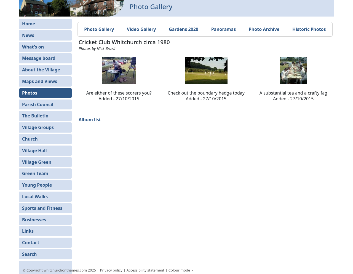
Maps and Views (39, 81)
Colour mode (180, 270)
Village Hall (34, 150)
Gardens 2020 (183, 29)
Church (30, 139)
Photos (29, 93)
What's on (33, 47)
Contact (30, 243)
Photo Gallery (99, 29)
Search (29, 254)
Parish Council (37, 104)
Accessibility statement (145, 270)
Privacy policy (111, 270)
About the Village (41, 70)
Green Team (35, 173)
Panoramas (223, 29)
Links (28, 231)
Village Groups (38, 127)
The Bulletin (35, 116)
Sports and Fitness (42, 208)
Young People (37, 185)
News (28, 35)
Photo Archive (264, 29)
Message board (38, 58)
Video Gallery (141, 29)
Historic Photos (309, 29)
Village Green (36, 162)
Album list (90, 120)
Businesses (34, 220)
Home (28, 24)
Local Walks (35, 197)
